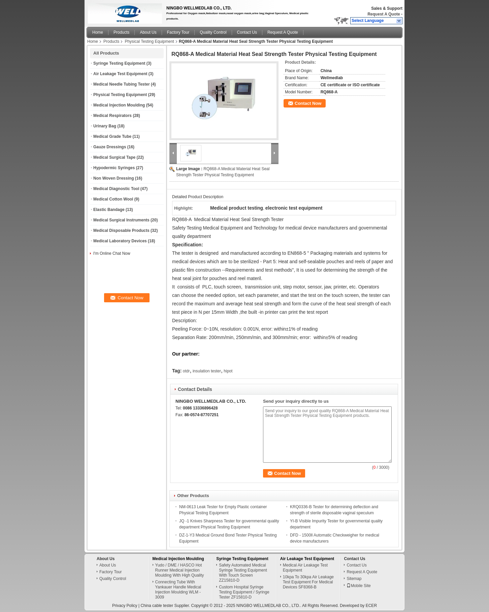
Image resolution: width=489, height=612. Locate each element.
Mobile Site (358, 585)
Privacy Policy (124, 605)
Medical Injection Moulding (119, 105)
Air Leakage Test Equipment (120, 73)
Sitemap (354, 578)
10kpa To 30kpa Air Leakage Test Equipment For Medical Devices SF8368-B (308, 582)
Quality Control (213, 32)
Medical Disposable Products (121, 230)
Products (121, 32)
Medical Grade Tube (112, 136)
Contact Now (308, 103)
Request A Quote (383, 14)
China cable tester (156, 605)
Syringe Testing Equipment (119, 63)
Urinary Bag (104, 126)
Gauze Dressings (109, 147)
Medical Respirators (112, 115)
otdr (186, 371)
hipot (228, 371)
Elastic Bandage (109, 209)
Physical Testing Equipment (149, 41)
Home (97, 32)
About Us (148, 32)
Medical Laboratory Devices (120, 241)
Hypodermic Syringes (114, 167)
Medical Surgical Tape (114, 157)
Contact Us (247, 32)
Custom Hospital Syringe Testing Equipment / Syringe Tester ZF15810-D (244, 592)
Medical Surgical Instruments (121, 220)
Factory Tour (178, 32)
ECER (371, 605)
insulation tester (207, 371)
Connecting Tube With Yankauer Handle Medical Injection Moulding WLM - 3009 (178, 590)
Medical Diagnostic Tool (116, 188)
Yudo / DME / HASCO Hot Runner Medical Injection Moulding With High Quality (179, 570)
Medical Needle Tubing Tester (121, 84)
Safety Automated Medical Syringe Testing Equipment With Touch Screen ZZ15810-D (243, 573)
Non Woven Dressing (113, 178)
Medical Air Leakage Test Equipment (305, 568)
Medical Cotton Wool (113, 199)
